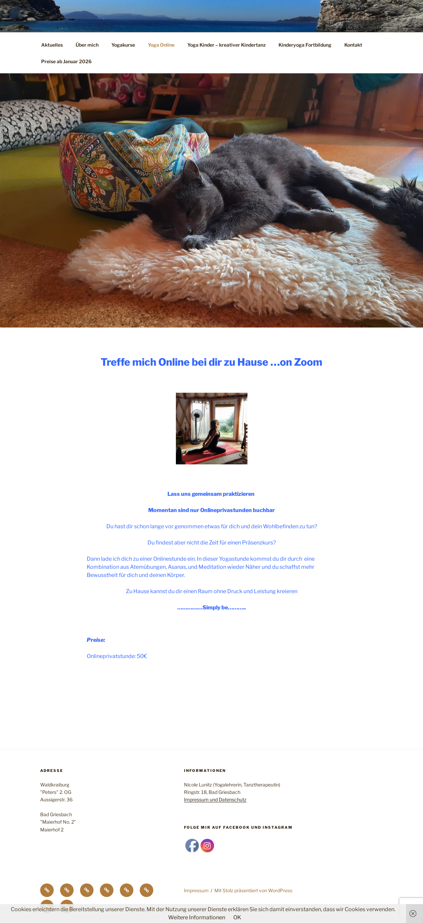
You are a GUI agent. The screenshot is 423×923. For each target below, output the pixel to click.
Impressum (196, 890)
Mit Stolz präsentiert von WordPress (253, 890)
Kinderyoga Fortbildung (305, 45)
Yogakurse (123, 45)
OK (237, 917)
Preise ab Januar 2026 (66, 61)
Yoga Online (161, 45)
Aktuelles (52, 45)
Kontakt (353, 45)
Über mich (87, 45)
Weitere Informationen (196, 917)
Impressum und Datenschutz (215, 799)
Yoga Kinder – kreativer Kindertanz (226, 45)
